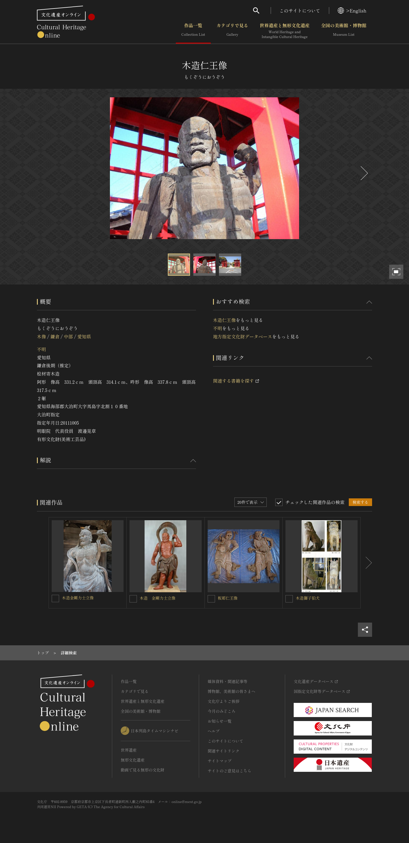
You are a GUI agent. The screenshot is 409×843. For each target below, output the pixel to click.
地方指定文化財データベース (242, 336)
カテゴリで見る (232, 31)
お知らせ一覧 (219, 721)
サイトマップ (219, 761)
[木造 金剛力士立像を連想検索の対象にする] (133, 598)
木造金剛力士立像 (78, 597)
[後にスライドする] (363, 173)
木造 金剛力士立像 (158, 598)
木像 (41, 336)
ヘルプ (214, 731)
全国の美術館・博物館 (343, 31)
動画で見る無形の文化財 (142, 770)
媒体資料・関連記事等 (227, 681)
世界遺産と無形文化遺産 (285, 31)
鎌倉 (54, 336)
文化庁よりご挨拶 (223, 701)
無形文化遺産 (133, 760)
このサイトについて (299, 10)
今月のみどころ (221, 711)
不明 (41, 349)
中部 (68, 336)
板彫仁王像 (228, 598)
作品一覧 (193, 31)
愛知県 (84, 336)
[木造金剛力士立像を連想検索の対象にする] (55, 598)
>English (352, 10)
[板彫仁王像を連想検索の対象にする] (211, 598)
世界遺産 (129, 750)
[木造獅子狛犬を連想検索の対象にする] (289, 598)
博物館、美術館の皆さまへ (231, 691)
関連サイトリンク (223, 751)
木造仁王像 (224, 320)
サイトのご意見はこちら (229, 771)
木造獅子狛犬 (308, 598)
